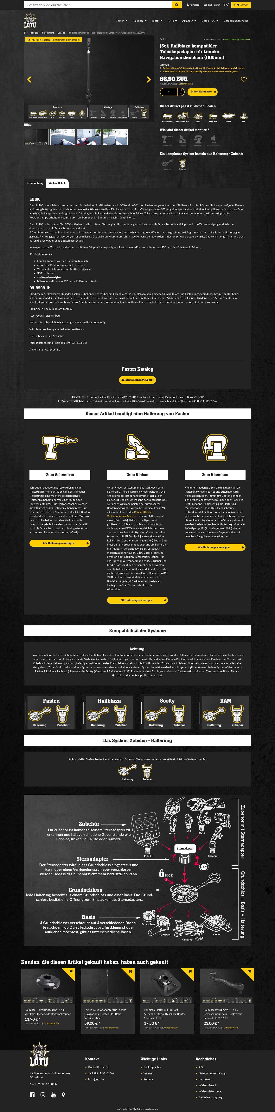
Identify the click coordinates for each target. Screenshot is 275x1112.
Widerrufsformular (210, 1091)
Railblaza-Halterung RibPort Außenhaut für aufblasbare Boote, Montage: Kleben (164, 1014)
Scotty (155, 20)
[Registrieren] (212, 5)
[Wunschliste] (226, 5)
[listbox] (48, 986)
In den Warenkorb (203, 92)
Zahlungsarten (152, 1067)
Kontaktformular (98, 1067)
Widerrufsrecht (208, 1085)
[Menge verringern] (181, 94)
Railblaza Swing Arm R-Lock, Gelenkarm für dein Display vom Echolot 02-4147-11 (223, 1014)
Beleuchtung (48, 32)
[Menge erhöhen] (181, 90)
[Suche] (177, 4)
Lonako (61, 32)
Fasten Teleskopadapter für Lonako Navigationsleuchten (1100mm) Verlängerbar (200, 71)
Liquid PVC (208, 20)
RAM (171, 20)
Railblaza (138, 20)
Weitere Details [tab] (57, 183)
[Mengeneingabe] (169, 92)
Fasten (120, 20)
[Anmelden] (193, 5)
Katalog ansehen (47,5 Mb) (137, 380)
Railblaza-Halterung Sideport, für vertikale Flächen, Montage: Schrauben (48, 1011)
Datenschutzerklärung (212, 1073)
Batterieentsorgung (210, 1097)
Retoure (148, 1079)
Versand (148, 1073)
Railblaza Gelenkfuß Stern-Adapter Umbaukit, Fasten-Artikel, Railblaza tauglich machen (204, 68)
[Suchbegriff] (98, 4)
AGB (201, 1067)
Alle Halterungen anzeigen (66, 543)
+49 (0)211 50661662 (101, 1073)
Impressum (205, 1079)
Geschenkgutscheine (236, 20)
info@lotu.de (96, 1079)
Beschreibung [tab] (35, 183)
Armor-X (187, 20)
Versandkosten (186, 83)
